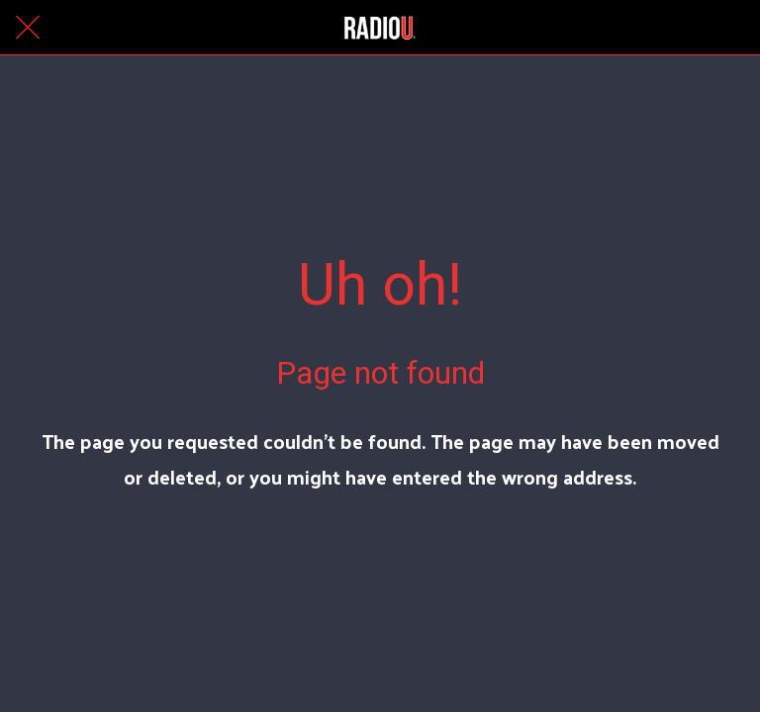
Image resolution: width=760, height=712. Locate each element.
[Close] (28, 28)
